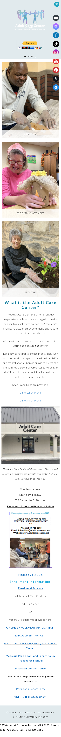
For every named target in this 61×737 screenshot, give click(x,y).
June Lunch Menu (30, 392)
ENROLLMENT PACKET (30, 635)
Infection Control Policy (30, 668)
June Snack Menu (30, 400)
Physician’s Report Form (30, 688)
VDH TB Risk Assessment (30, 696)
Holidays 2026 (30, 575)
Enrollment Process (30, 588)
